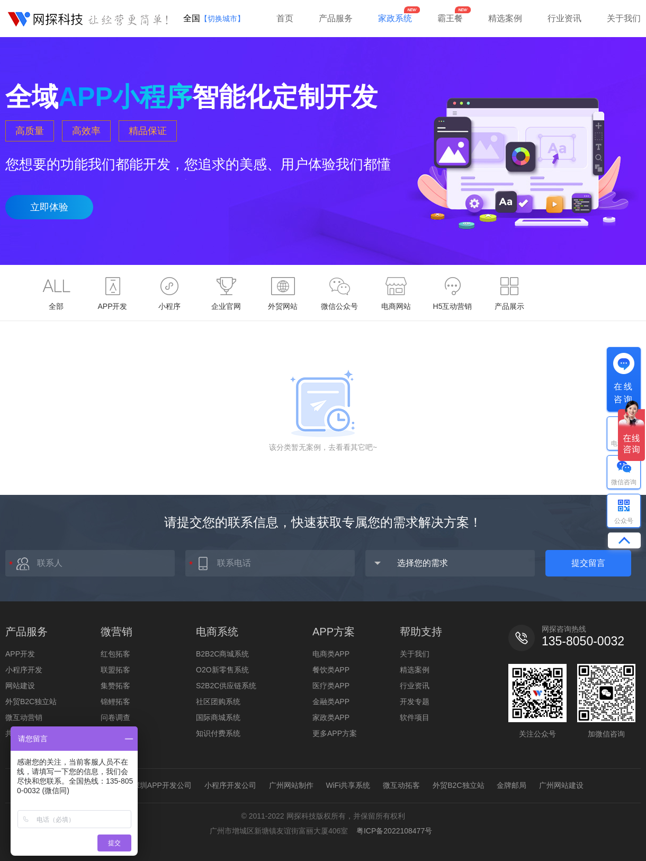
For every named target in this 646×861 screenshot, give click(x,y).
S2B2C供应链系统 (226, 685)
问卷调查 (115, 717)
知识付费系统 (218, 733)
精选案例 (505, 18)
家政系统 (395, 18)
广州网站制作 (291, 785)
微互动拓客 (401, 785)
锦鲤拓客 (115, 701)
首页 (284, 18)
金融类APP (330, 701)
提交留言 (588, 562)
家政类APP (330, 717)
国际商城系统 (218, 717)
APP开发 (20, 654)
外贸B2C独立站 (31, 701)
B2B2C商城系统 (222, 654)
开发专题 (414, 701)
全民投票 (115, 733)
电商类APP (330, 654)
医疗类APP (330, 685)
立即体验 (49, 207)
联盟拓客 (115, 669)
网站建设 (20, 685)
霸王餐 (450, 18)
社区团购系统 (218, 701)
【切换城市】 (222, 18)
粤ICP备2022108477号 (394, 831)
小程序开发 (23, 669)
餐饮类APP (330, 669)
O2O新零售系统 (222, 669)
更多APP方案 (334, 733)
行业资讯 (564, 18)
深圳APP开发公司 (162, 785)
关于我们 (624, 18)
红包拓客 (115, 654)
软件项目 (414, 717)
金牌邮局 (511, 785)
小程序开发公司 (230, 785)
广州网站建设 (561, 785)
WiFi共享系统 (348, 785)
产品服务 (336, 18)
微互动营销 (23, 717)
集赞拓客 (115, 685)
